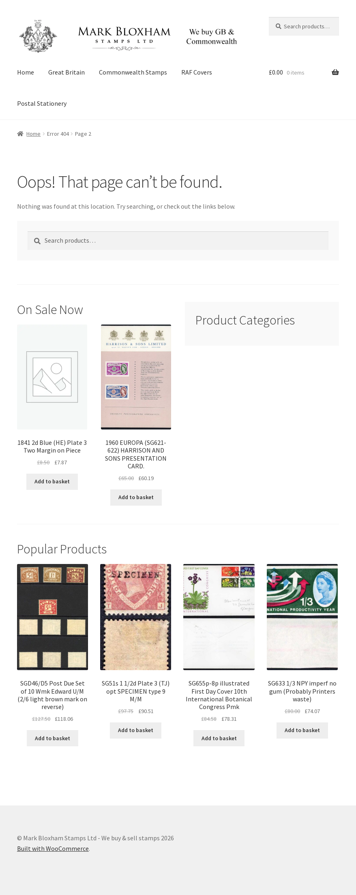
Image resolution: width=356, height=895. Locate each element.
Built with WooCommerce (53, 848)
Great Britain (66, 72)
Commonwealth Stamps (133, 72)
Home (25, 72)
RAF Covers (196, 72)
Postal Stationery (41, 103)
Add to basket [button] (52, 481)
